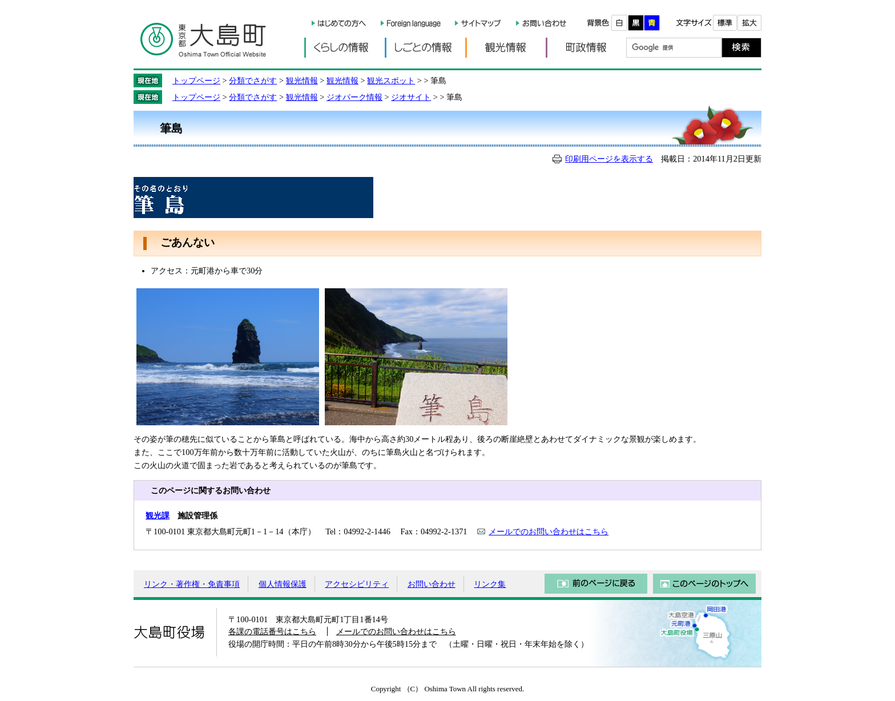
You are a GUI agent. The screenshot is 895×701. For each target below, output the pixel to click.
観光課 (158, 515)
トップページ (196, 80)
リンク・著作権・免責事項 (192, 584)
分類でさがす (253, 80)
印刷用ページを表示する (609, 158)
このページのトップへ (704, 584)
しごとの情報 (425, 48)
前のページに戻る (596, 584)
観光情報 (505, 48)
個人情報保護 (283, 584)
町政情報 (586, 48)
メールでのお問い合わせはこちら (548, 531)
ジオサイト (411, 97)
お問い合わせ (431, 584)
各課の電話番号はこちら (272, 631)
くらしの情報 (344, 48)
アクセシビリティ (357, 584)
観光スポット (391, 80)
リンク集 (490, 584)
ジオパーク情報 (354, 97)
